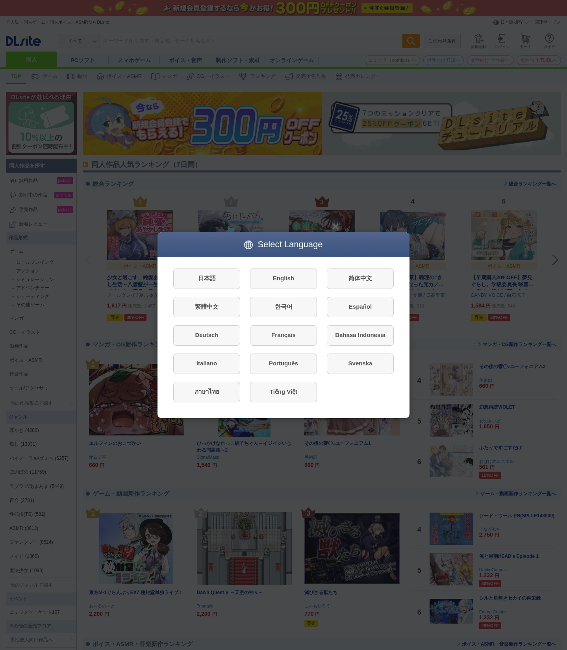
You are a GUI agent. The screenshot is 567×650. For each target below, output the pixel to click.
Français (283, 334)
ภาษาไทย (207, 391)
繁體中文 (207, 306)
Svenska (360, 363)
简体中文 (360, 278)
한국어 (284, 306)
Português (283, 363)
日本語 (207, 278)
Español (360, 306)
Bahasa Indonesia (360, 334)
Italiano (206, 363)
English (283, 278)
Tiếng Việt (283, 391)
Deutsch (206, 334)
